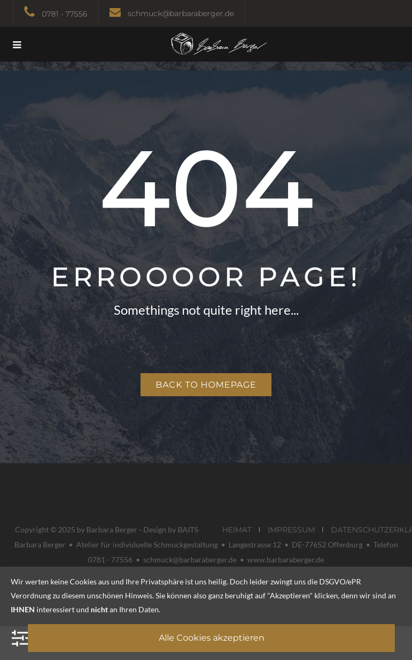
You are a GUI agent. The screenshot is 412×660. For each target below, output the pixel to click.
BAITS (188, 529)
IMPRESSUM (291, 530)
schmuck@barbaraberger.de (181, 13)
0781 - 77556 (64, 14)
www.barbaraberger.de (285, 559)
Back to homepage (206, 385)
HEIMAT (237, 530)
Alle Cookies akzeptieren (211, 638)
